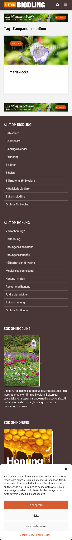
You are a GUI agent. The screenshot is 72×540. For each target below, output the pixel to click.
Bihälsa (10, 172)
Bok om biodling (15, 196)
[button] (66, 469)
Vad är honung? (15, 231)
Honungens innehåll (18, 254)
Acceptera (36, 505)
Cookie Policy (27, 535)
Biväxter (16, 44)
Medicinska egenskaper (20, 270)
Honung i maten (15, 278)
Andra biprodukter (17, 294)
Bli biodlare (12, 133)
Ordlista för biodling (17, 204)
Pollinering (12, 156)
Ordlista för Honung (17, 310)
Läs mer (22, 406)
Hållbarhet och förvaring (20, 262)
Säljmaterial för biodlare (20, 180)
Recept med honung (18, 286)
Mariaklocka (19, 72)
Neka (36, 515)
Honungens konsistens (19, 247)
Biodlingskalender (16, 149)
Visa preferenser (36, 526)
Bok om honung (15, 302)
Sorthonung (13, 239)
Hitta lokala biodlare (18, 188)
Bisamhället (13, 141)
